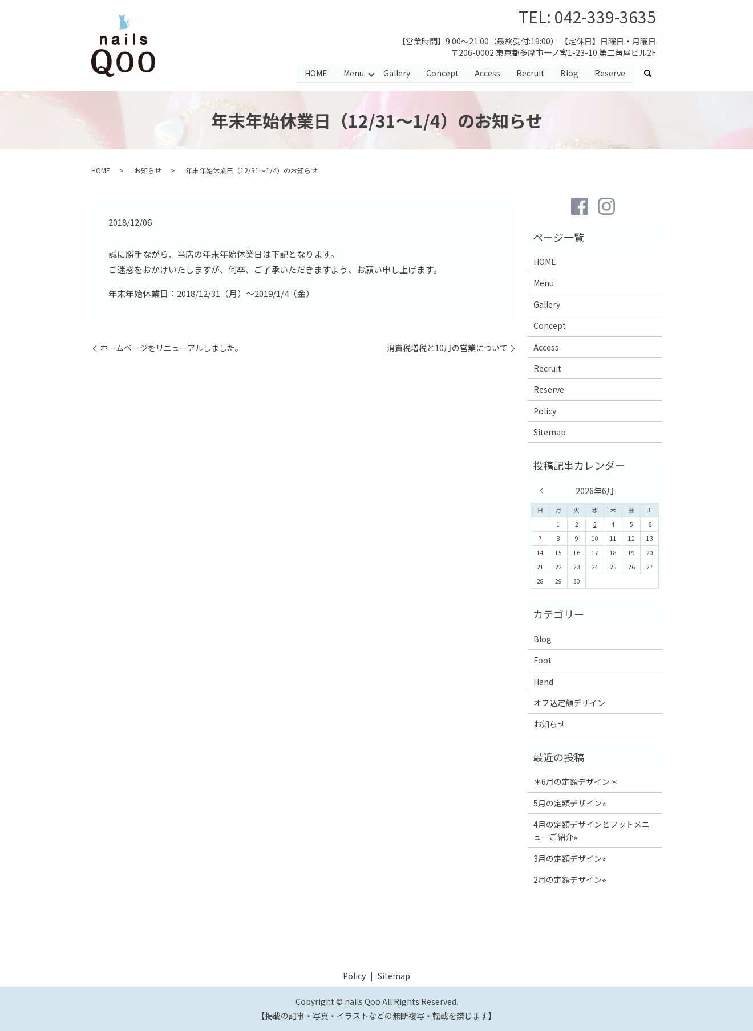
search (652, 73)
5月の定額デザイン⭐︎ (569, 803)
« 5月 (544, 491)
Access (487, 73)
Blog (569, 73)
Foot (542, 660)
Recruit (530, 73)
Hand (543, 681)
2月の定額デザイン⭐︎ (569, 879)
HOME (315, 73)
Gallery (396, 73)
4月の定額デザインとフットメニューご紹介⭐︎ (591, 830)
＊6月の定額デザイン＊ (575, 781)
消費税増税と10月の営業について (447, 348)
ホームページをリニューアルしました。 (171, 348)
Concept (442, 73)
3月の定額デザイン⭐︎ (569, 858)
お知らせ (147, 170)
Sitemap (549, 432)
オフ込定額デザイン (569, 702)
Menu (353, 73)
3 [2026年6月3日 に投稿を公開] (595, 524)
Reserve (609, 73)
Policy (544, 411)
